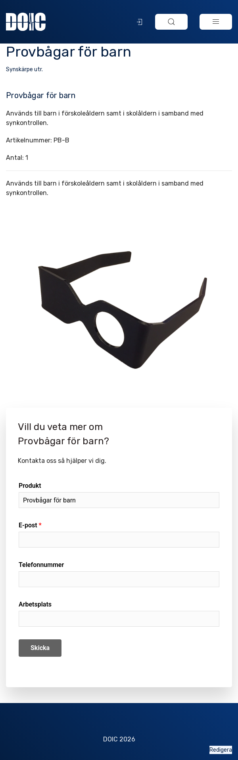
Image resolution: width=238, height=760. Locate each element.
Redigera (220, 750)
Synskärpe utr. (24, 69)
